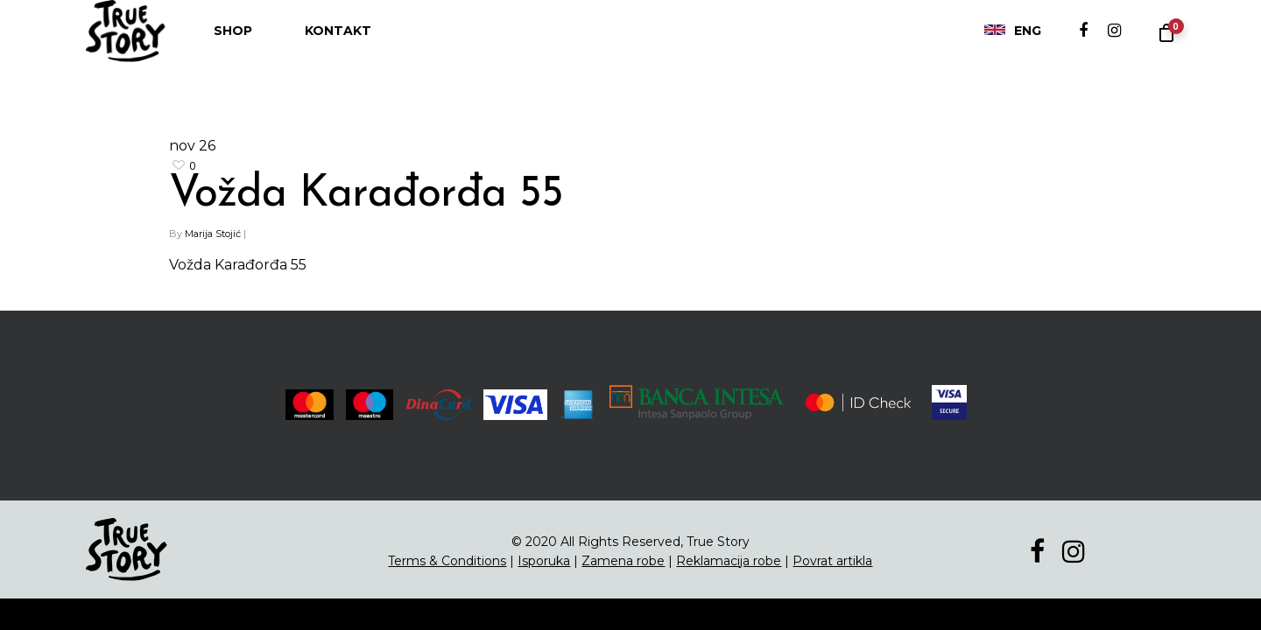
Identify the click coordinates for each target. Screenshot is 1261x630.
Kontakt (338, 48)
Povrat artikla (832, 561)
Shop (233, 48)
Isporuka (544, 561)
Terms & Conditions (447, 561)
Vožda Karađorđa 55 (366, 194)
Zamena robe (623, 561)
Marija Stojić (213, 234)
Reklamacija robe (728, 561)
